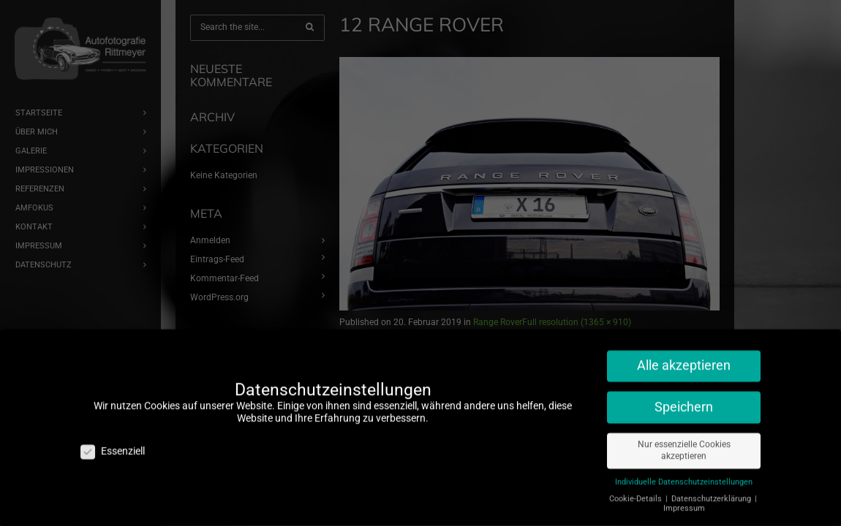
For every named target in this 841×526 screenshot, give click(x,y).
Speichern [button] (684, 400)
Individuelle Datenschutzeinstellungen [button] (684, 476)
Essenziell (112, 445)
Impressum (684, 502)
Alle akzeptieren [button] (684, 359)
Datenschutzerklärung (712, 493)
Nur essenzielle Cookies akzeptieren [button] (684, 443)
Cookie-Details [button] (636, 493)
